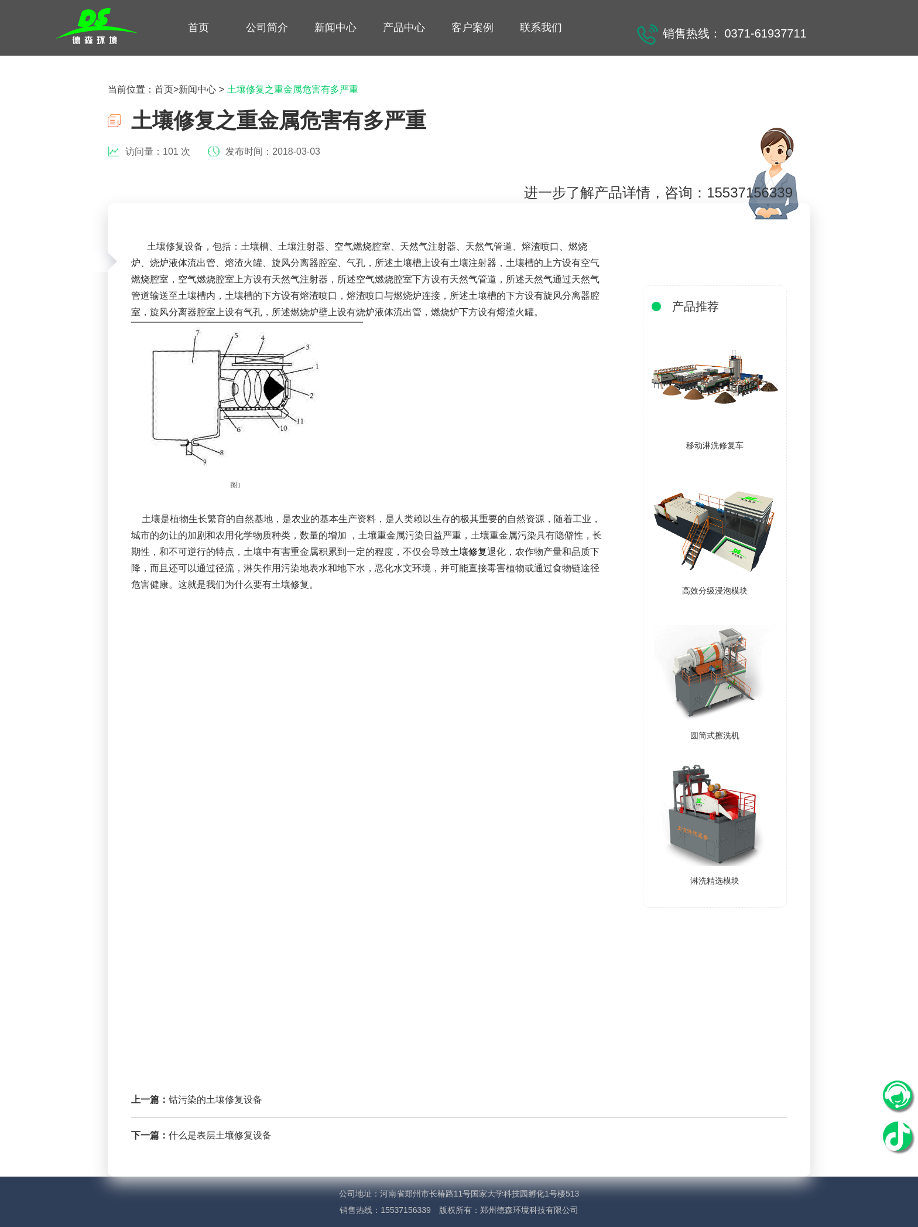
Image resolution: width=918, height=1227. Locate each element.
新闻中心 (335, 27)
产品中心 (404, 27)
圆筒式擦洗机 (714, 735)
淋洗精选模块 (714, 880)
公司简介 (267, 27)
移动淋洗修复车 (715, 445)
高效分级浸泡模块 (715, 590)
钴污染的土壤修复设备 (215, 1100)
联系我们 (541, 27)
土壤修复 (468, 552)
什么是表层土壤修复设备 (220, 1135)
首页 (198, 27)
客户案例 (472, 27)
